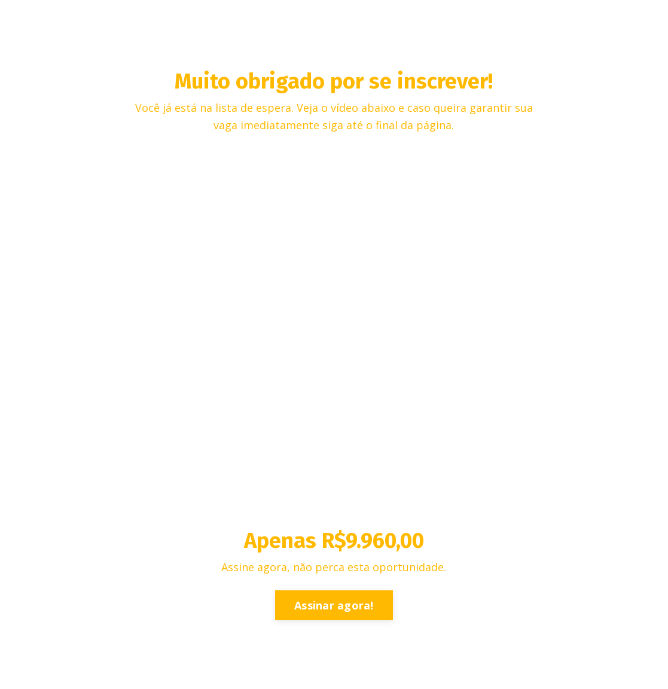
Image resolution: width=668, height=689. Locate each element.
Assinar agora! (334, 605)
